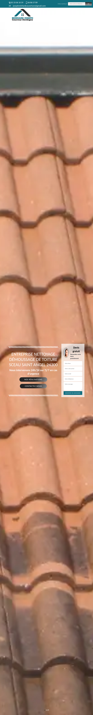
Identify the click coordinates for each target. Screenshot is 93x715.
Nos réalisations (33, 379)
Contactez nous (33, 386)
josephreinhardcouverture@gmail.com (29, 6)
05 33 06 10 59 (16, 2)
